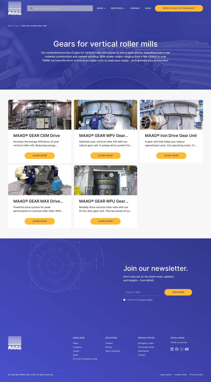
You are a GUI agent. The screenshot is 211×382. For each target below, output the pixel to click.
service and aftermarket (179, 8)
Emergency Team (146, 343)
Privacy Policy (196, 374)
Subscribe (178, 292)
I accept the (140, 299)
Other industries (112, 351)
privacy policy (146, 299)
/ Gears (16, 26)
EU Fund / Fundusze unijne (85, 359)
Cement (109, 343)
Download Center (146, 347)
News (148, 8)
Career (76, 351)
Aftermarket (143, 351)
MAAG (10, 26)
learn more (39, 155)
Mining (108, 347)
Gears (100, 8)
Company (135, 8)
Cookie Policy (180, 374)
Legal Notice (166, 374)
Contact (141, 355)
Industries (117, 8)
